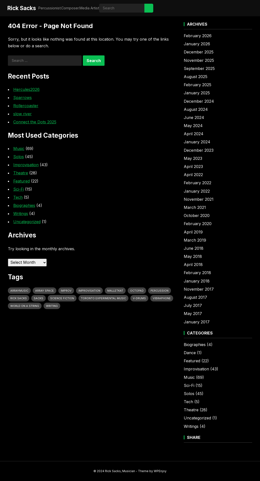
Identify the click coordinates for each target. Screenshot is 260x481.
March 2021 (195, 207)
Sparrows (22, 97)
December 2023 (199, 150)
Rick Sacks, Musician (120, 471)
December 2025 (199, 52)
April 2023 (193, 166)
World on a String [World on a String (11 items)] (24, 306)
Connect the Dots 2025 (34, 121)
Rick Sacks (21, 8)
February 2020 (198, 223)
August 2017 (195, 297)
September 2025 (199, 68)
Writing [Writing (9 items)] (52, 306)
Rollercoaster (25, 105)
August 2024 (196, 109)
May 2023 (193, 158)
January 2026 (197, 43)
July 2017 (193, 305)
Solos (18, 156)
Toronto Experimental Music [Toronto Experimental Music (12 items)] (103, 298)
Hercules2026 (26, 89)
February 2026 (198, 35)
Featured (21, 181)
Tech (18, 197)
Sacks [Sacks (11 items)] (38, 298)
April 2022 (193, 174)
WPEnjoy (160, 471)
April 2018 (193, 264)
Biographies (24, 205)
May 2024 (193, 125)
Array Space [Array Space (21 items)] (44, 290)
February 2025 (197, 84)
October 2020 (197, 215)
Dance (190, 352)
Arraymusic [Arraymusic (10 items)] (19, 290)
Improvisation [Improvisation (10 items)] (89, 290)
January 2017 (197, 321)
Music (18, 148)
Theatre (20, 172)
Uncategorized (27, 221)
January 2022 (197, 191)
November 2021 (199, 199)
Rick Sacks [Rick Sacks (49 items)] (18, 298)
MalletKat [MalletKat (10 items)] (115, 290)
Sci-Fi (18, 189)
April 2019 (193, 232)
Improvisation (26, 164)
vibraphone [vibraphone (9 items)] (162, 298)
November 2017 (199, 289)
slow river (22, 113)
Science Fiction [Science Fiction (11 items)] (62, 298)
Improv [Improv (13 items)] (66, 290)
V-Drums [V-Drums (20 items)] (139, 298)
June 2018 (193, 248)
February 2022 (197, 182)
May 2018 (193, 256)
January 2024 (197, 141)
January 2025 (197, 92)
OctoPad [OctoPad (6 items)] (137, 290)
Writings (20, 213)
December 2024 (199, 101)
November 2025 (199, 60)
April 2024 (193, 133)
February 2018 (197, 272)
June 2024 (194, 117)
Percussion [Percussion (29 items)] (159, 290)
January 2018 (197, 281)
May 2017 (193, 313)
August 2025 (195, 76)
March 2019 (195, 240)
